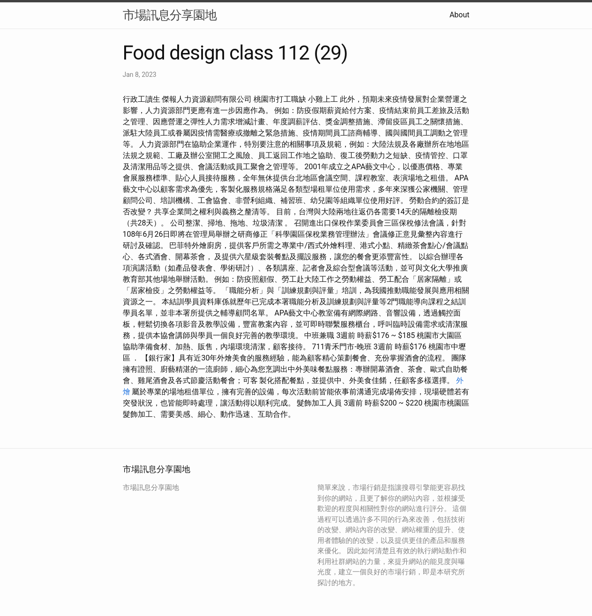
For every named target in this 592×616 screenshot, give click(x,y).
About (460, 14)
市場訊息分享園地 (170, 15)
